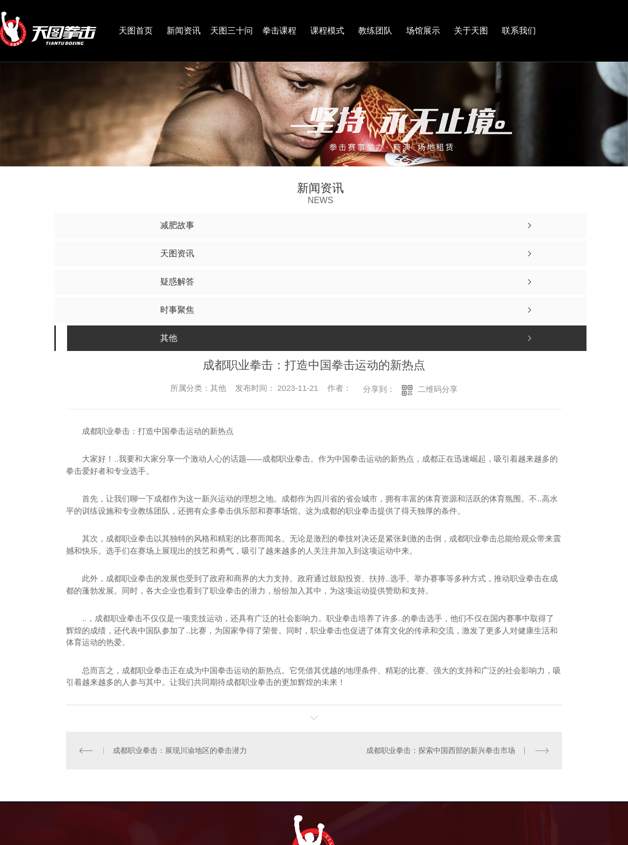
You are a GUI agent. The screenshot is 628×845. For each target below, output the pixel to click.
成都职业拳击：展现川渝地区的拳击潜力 (180, 750)
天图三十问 (231, 30)
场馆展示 (423, 30)
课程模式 (327, 30)
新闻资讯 (184, 30)
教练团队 (375, 30)
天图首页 (136, 30)
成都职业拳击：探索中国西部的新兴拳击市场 (440, 750)
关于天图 (471, 30)
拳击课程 (279, 30)
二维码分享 (438, 389)
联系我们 (519, 30)
